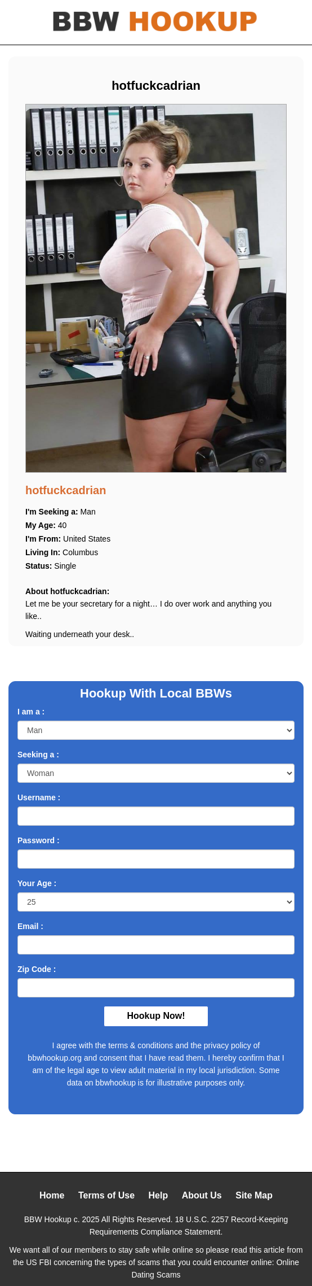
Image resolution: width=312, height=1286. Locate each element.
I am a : (30, 711)
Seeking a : (38, 754)
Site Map (254, 1195)
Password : (38, 840)
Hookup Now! (156, 1016)
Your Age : (36, 883)
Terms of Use (106, 1195)
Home (51, 1195)
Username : (38, 797)
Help (158, 1195)
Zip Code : (36, 969)
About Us (202, 1195)
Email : (30, 926)
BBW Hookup (48, 1219)
